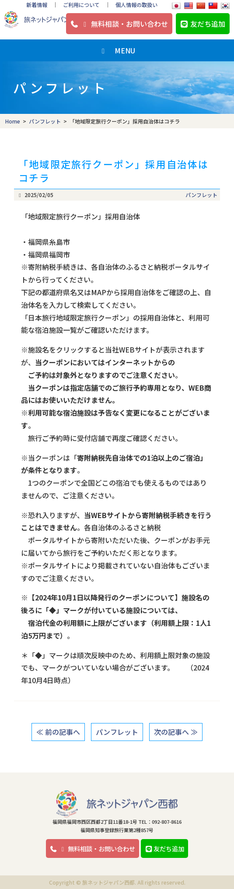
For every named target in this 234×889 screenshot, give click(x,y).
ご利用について (81, 4)
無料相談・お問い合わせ (119, 23)
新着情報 (36, 4)
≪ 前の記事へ (58, 732)
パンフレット (201, 194)
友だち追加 (202, 23)
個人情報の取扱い (136, 4)
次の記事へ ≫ (176, 732)
